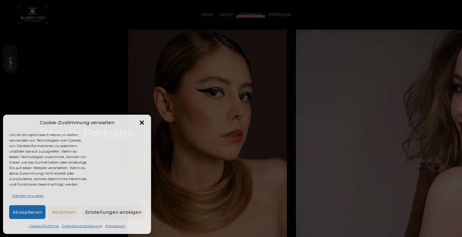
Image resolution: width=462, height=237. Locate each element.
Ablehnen (63, 212)
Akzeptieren (27, 212)
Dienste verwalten (28, 195)
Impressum (115, 226)
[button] (142, 123)
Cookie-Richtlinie (44, 226)
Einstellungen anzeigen (113, 212)
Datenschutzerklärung (82, 226)
